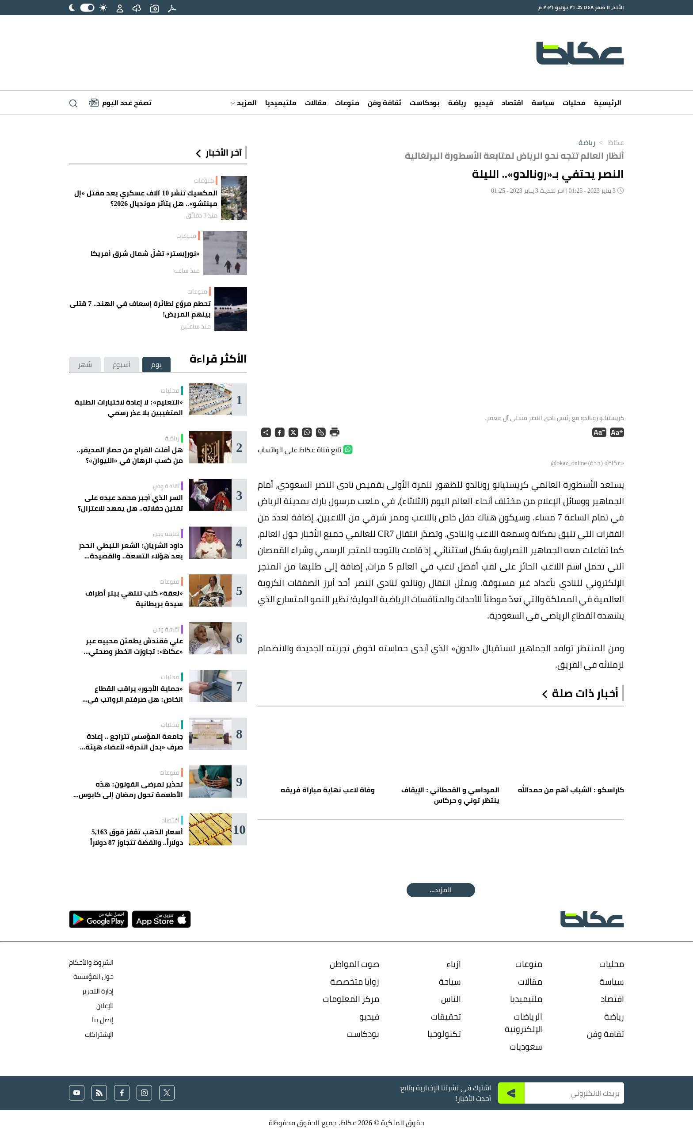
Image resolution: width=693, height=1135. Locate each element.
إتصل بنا (103, 1019)
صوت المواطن (354, 964)
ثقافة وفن (384, 102)
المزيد (244, 102)
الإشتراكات (99, 1034)
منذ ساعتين (196, 326)
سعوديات (526, 1047)
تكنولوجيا (444, 1034)
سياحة (450, 982)
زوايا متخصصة (354, 982)
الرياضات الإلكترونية (523, 1023)
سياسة (543, 102)
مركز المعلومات (351, 999)
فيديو (483, 102)
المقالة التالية (441, 889)
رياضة (457, 102)
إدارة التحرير (97, 991)
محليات (574, 102)
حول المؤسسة (93, 976)
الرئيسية (607, 102)
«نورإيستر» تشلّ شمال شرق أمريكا (145, 253)
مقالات (316, 102)
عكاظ (609, 142)
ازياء (453, 964)
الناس (451, 999)
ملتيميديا (281, 102)
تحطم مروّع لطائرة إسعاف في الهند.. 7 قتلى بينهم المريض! (140, 308)
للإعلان (105, 1005)
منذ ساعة (187, 270)
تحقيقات (446, 1016)
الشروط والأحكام (91, 962)
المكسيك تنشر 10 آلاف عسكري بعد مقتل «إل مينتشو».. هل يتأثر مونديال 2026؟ (145, 198)
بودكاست (425, 102)
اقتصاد (512, 102)
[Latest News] (120, 102)
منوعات (347, 102)
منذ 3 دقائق (201, 215)
